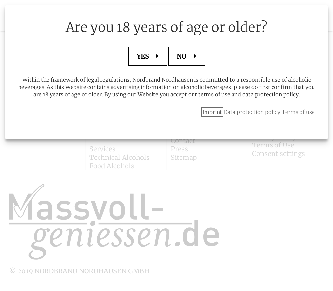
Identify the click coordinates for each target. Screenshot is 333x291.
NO (182, 56)
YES (144, 56)
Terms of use (298, 112)
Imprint (212, 112)
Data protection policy (251, 112)
